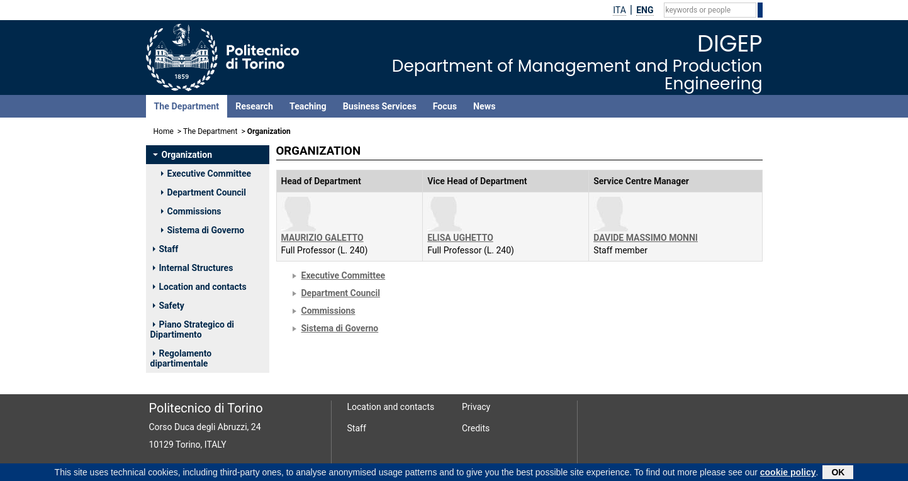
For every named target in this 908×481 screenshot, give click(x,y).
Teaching (308, 106)
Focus (445, 106)
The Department (187, 106)
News (484, 106)
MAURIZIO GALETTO (322, 238)
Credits (476, 428)
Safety (168, 306)
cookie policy (788, 473)
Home (164, 131)
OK (837, 473)
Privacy (476, 407)
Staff (166, 249)
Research (254, 106)
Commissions (191, 211)
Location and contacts (200, 287)
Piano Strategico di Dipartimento (192, 329)
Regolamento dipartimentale (181, 358)
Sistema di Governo (203, 230)
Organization (183, 155)
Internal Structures (193, 268)
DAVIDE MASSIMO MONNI (645, 238)
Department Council (203, 192)
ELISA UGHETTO (460, 238)
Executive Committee (206, 174)
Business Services (380, 106)
